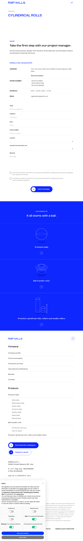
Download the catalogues (25, 445)
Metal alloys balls (18, 403)
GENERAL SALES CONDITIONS (64, 529)
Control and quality (15, 358)
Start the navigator (37, 75)
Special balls (16, 418)
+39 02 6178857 (37, 81)
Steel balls (15, 400)
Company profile (14, 353)
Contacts (11, 379)
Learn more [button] (22, 537)
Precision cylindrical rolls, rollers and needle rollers (27, 435)
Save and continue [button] (23, 533)
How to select (17, 431)
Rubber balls (16, 412)
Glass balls (16, 415)
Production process (15, 363)
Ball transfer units (14, 422)
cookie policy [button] (20, 494)
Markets (11, 374)
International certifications (18, 369)
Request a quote (21, 452)
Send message (44, 189)
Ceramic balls (17, 409)
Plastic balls (16, 406)
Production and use (19, 428)
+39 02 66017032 (37, 83)
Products (11, 11)
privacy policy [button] (23, 488)
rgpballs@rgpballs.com (39, 96)
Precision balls (13, 395)
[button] (43, 483)
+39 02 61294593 (37, 85)
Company (13, 347)
